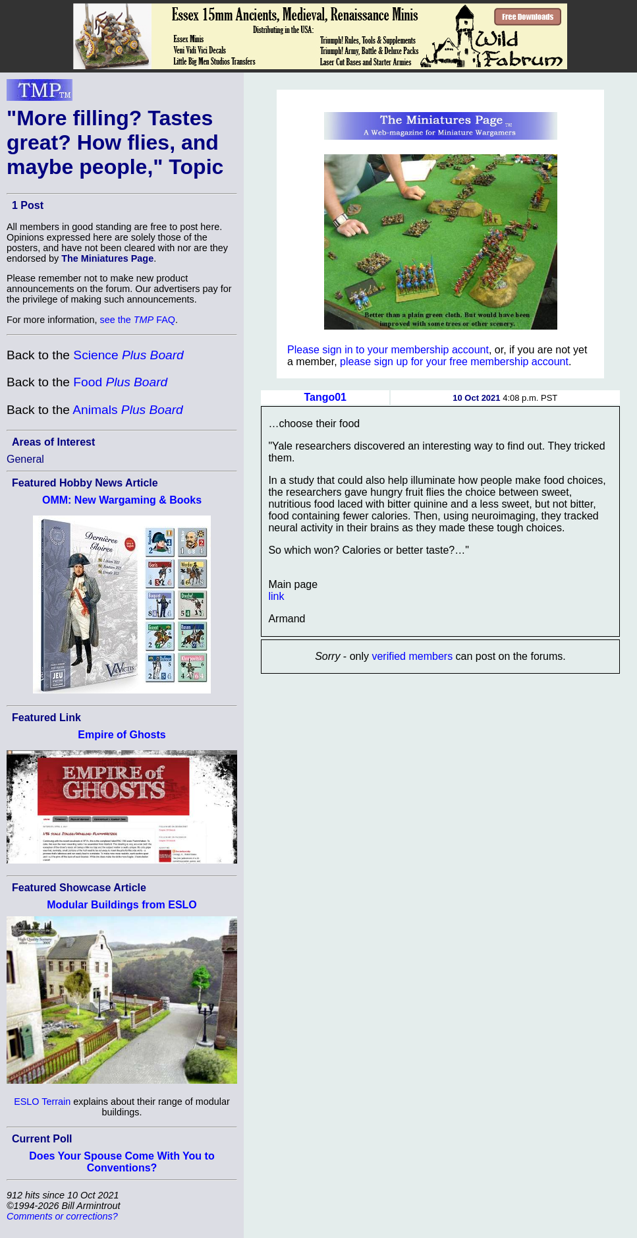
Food (120, 382)
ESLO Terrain (42, 1101)
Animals (127, 410)
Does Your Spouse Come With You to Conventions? (121, 1161)
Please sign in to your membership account (388, 349)
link (276, 596)
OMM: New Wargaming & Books (122, 500)
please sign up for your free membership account (454, 361)
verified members (412, 656)
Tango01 (325, 397)
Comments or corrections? (62, 1216)
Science (128, 355)
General (25, 459)
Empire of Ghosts (121, 734)
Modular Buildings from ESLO (122, 904)
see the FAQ (137, 319)
